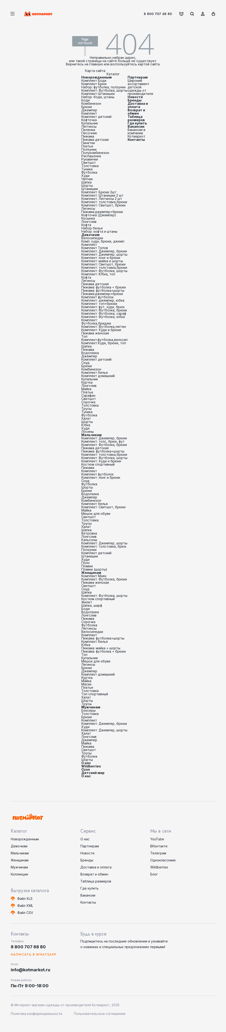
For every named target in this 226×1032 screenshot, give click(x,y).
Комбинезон (91, 103)
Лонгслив (89, 222)
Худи (85, 176)
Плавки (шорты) (94, 569)
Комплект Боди (93, 80)
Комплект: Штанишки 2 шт (102, 195)
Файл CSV (25, 913)
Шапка (86, 182)
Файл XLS (24, 899)
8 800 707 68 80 (158, 13)
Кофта (86, 225)
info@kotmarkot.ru (30, 969)
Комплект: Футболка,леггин (103, 327)
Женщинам (91, 573)
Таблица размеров (136, 118)
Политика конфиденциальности (36, 1014)
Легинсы (88, 208)
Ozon (85, 769)
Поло (85, 563)
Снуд (85, 363)
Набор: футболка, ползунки (103, 87)
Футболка (89, 172)
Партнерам (138, 77)
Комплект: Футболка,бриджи (96, 321)
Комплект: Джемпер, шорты (104, 254)
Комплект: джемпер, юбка (102, 300)
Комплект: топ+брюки (99, 304)
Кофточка (89, 120)
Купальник (89, 123)
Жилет (86, 602)
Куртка (87, 382)
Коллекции (19, 874)
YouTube (157, 839)
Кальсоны (89, 540)
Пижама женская (95, 333)
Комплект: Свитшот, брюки (103, 205)
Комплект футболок (97, 297)
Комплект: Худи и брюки (101, 330)
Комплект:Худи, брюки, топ (103, 343)
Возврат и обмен (136, 111)
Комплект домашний (98, 376)
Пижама (87, 136)
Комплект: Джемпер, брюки (104, 251)
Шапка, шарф (91, 605)
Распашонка (91, 156)
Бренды (135, 100)
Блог (154, 874)
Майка (86, 389)
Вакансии (136, 126)
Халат (86, 418)
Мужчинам (90, 707)
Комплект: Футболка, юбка (103, 317)
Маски (86, 684)
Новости (135, 97)
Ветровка (89, 533)
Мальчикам (91, 435)
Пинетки (88, 143)
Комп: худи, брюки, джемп (102, 241)
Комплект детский (96, 117)
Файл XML (25, 906)
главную (96, 64)
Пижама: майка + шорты (100, 648)
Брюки (86, 107)
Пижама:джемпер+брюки (102, 212)
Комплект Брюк (94, 84)
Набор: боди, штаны (97, 97)
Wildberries (91, 766)
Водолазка (90, 353)
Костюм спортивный (98, 464)
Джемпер (89, 110)
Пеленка (88, 130)
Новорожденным (96, 77)
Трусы (86, 409)
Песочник (89, 133)
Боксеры (88, 710)
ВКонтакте (159, 846)
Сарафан (88, 395)
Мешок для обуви (95, 514)
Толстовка (90, 166)
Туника (87, 169)
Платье (87, 146)
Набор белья (92, 228)
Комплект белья (94, 372)
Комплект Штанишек (98, 94)
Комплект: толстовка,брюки (104, 202)
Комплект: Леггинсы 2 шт (101, 199)
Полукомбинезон (95, 153)
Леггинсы (89, 126)
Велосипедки (92, 238)
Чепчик (87, 179)
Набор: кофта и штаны (99, 231)
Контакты (136, 140)
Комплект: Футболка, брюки (104, 310)
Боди (85, 100)
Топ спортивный (94, 694)
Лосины (87, 432)
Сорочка (88, 402)
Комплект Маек (93, 576)
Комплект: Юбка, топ (98, 274)
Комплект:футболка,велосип (104, 340)
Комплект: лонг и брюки (100, 258)
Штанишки (89, 189)
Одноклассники (163, 860)
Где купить (137, 123)
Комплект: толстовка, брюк (103, 546)
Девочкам (90, 235)
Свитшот (88, 163)
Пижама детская (95, 140)
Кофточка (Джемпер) (98, 215)
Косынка (88, 218)
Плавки (87, 566)
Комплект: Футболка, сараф (103, 313)
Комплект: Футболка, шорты (104, 90)
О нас (86, 763)
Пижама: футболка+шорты (102, 290)
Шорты (87, 185)
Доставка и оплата (138, 105)
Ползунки (89, 149)
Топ (84, 336)
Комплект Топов (94, 248)
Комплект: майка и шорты (102, 261)
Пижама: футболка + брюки (103, 287)
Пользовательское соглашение (100, 1014)
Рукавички (89, 159)
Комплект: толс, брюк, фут (103, 441)
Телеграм (158, 853)
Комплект (89, 113)
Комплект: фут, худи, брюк (103, 307)
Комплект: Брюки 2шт (98, 192)
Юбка (85, 425)
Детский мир (92, 773)
